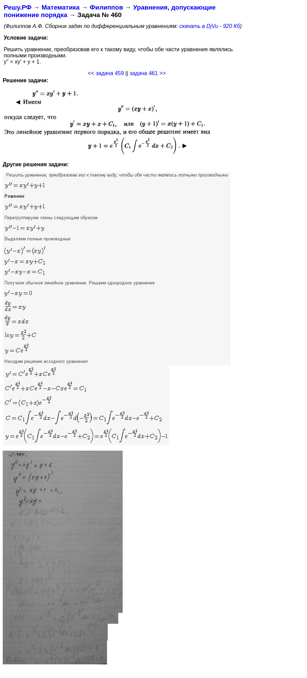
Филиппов (106, 7)
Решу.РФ (17, 7)
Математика (61, 7)
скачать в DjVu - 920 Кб (209, 26)
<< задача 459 (106, 73)
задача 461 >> (148, 73)
